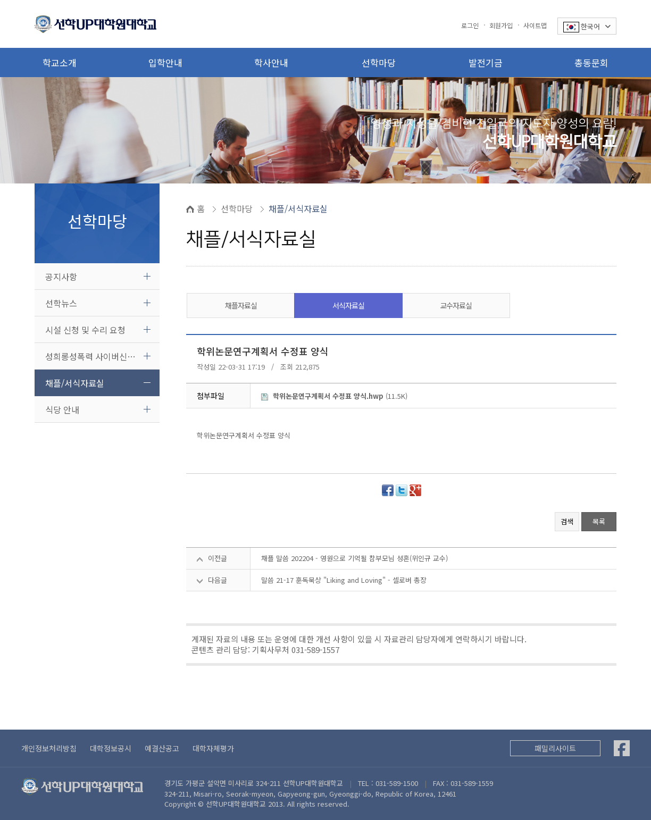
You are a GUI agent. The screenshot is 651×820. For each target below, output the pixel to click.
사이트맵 (535, 25)
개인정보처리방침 (49, 748)
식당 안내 (62, 409)
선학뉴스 (61, 303)
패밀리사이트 (555, 748)
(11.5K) (334, 396)
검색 (567, 521)
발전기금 (486, 62)
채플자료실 (241, 305)
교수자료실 (456, 305)
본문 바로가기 (0, 0)
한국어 (587, 26)
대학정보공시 (110, 748)
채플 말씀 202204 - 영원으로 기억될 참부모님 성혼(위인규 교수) (354, 558)
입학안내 (165, 62)
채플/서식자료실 (74, 382)
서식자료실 (348, 305)
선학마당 (379, 62)
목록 (598, 521)
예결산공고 (162, 748)
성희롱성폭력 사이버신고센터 (98, 356)
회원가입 (501, 25)
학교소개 (60, 62)
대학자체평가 (213, 748)
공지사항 (61, 276)
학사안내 (271, 62)
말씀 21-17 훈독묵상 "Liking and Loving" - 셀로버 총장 (344, 580)
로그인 (470, 25)
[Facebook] (622, 748)
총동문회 (591, 62)
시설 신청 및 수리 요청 (85, 329)
